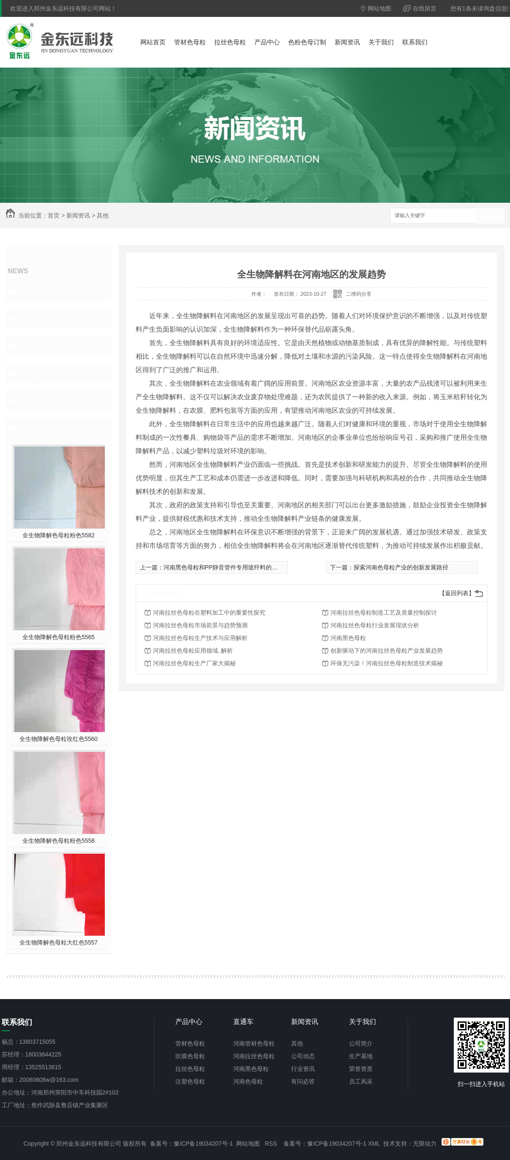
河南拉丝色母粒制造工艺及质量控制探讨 (383, 612)
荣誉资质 (361, 1068)
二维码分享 (358, 294)
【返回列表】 (457, 593)
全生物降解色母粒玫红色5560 (58, 738)
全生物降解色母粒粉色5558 (58, 840)
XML (374, 1143)
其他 (103, 215)
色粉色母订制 (307, 42)
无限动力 (424, 1143)
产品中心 (267, 42)
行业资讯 (34, 346)
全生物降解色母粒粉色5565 (58, 637)
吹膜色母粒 (190, 1056)
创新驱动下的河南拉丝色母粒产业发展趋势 (386, 650)
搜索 (489, 216)
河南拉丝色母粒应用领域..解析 (193, 650)
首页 (54, 215)
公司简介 (361, 1043)
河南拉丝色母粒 (254, 1056)
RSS (271, 1143)
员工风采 (361, 1081)
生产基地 (361, 1056)
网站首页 (153, 42)
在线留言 (420, 8)
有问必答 (34, 373)
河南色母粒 (248, 1081)
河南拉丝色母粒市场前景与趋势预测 (200, 625)
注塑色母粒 (190, 1081)
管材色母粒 (190, 42)
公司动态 (34, 319)
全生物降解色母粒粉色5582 (58, 535)
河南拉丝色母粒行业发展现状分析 (374, 625)
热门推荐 (34, 427)
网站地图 (376, 8)
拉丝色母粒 (230, 42)
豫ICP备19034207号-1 (203, 1143)
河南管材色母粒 (254, 1043)
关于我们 (381, 42)
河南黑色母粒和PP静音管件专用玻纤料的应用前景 (230, 567)
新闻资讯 (347, 42)
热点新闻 (34, 400)
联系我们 (415, 42)
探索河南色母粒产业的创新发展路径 (401, 567)
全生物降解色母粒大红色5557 (58, 942)
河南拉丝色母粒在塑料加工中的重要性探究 (209, 612)
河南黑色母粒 (348, 637)
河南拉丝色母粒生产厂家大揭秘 (194, 663)
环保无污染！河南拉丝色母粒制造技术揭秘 (386, 663)
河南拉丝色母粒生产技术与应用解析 (200, 637)
